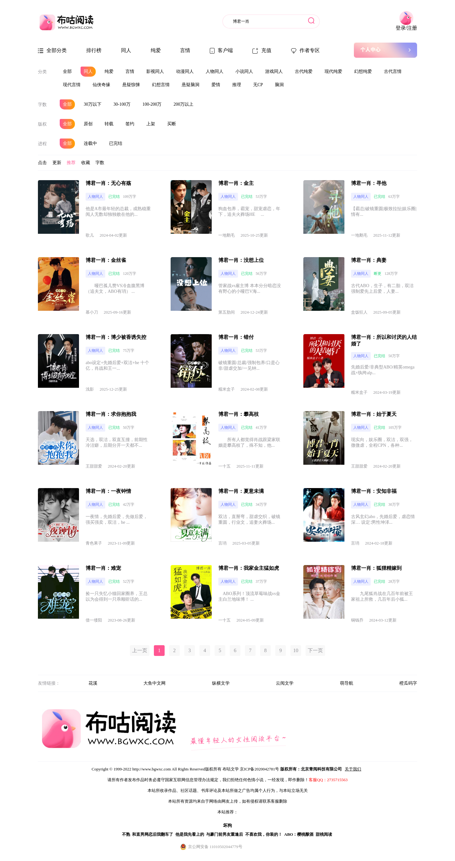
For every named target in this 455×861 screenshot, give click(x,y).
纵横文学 (221, 683)
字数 (42, 104)
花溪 (92, 683)
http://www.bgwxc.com (151, 769)
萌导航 (346, 683)
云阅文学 (285, 683)
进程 (42, 143)
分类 (42, 71)
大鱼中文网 (154, 683)
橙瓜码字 (408, 683)
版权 (42, 124)
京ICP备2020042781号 (259, 769)
